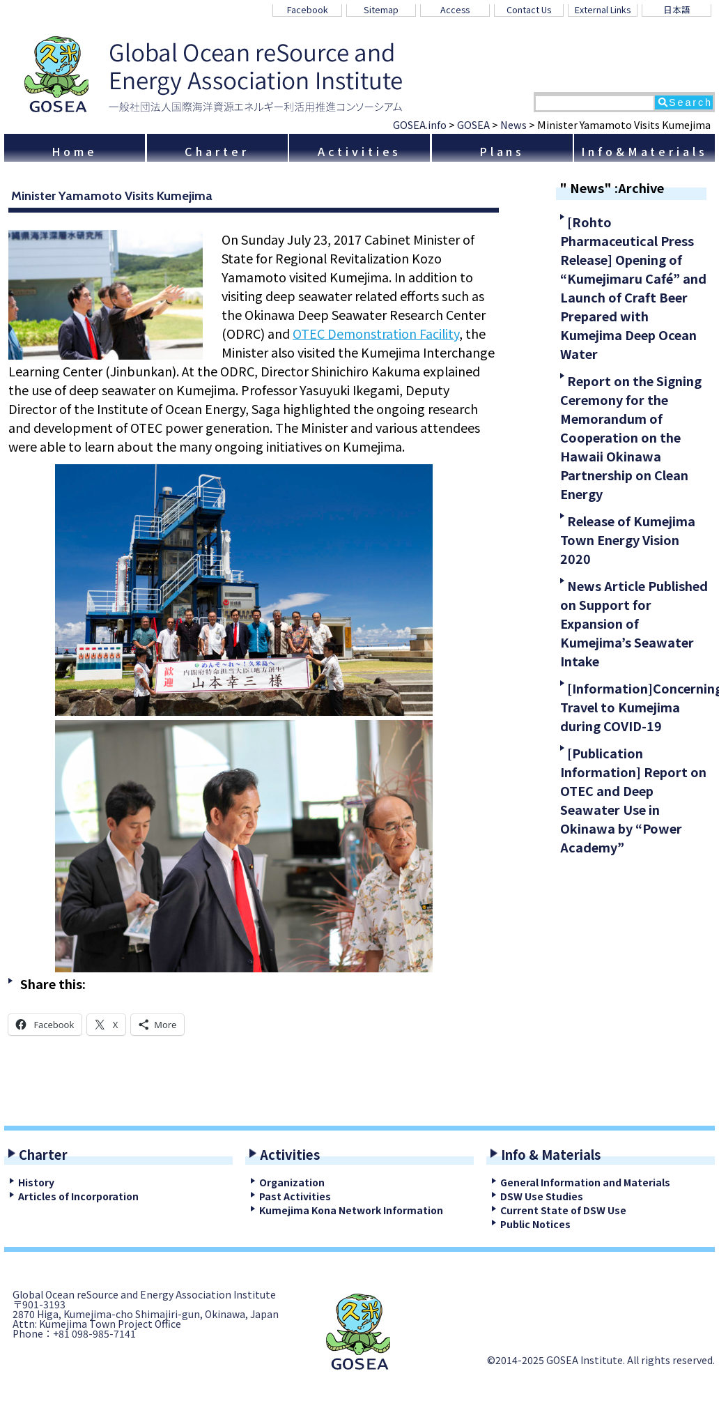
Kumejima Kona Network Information (351, 1210)
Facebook (307, 9)
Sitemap (381, 9)
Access (455, 9)
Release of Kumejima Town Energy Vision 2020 (627, 539)
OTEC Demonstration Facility (376, 333)
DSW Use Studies (541, 1196)
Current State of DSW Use (563, 1210)
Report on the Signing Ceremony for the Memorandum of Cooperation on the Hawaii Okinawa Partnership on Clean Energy (631, 437)
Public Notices (535, 1224)
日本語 (676, 9)
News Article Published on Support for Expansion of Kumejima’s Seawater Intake (634, 623)
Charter (217, 151)
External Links (603, 9)
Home (74, 151)
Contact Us (529, 9)
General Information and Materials (585, 1182)
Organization (292, 1182)
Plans (502, 151)
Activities (360, 151)
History (36, 1182)
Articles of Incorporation (78, 1196)
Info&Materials (644, 151)
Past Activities (295, 1196)
